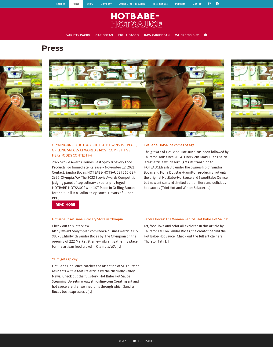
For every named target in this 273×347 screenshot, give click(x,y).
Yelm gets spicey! (65, 259)
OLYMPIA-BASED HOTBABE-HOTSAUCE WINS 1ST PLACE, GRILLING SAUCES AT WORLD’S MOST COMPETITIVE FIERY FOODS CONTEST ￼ (94, 150)
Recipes (60, 3)
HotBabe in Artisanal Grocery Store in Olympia (87, 219)
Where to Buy (187, 35)
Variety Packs (78, 35)
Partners (180, 3)
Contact (197, 3)
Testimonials (160, 3)
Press (76, 3)
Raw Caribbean (157, 35)
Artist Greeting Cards (132, 3)
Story (90, 3)
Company (106, 3)
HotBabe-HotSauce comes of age (169, 145)
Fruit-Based (128, 35)
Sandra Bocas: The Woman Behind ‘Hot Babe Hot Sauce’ (186, 219)
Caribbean (104, 35)
